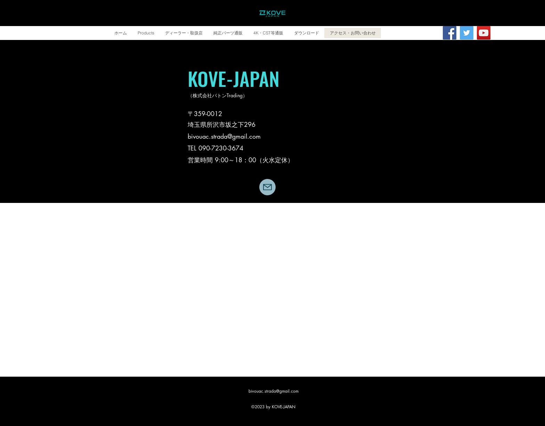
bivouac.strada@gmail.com (224, 136)
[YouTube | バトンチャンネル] (483, 33)
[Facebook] (449, 33)
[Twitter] (466, 33)
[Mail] (267, 187)
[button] (146, 33)
